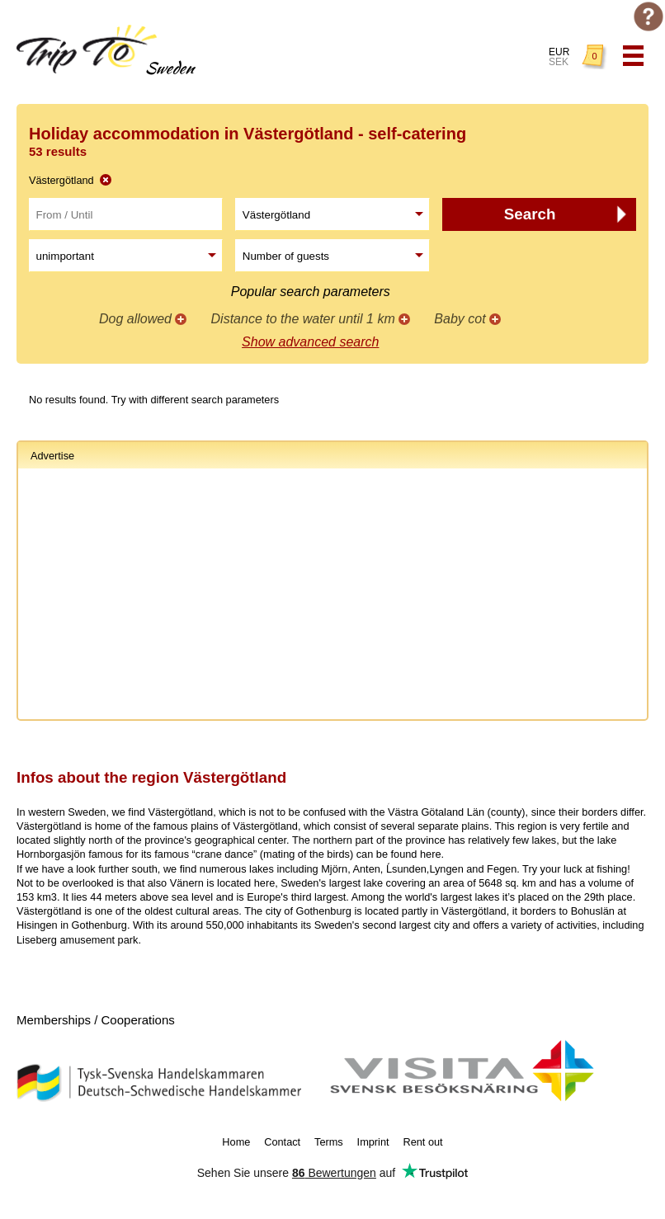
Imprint (373, 1142)
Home (236, 1142)
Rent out (422, 1142)
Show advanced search (310, 342)
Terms (328, 1142)
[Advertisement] (332, 596)
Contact (282, 1142)
